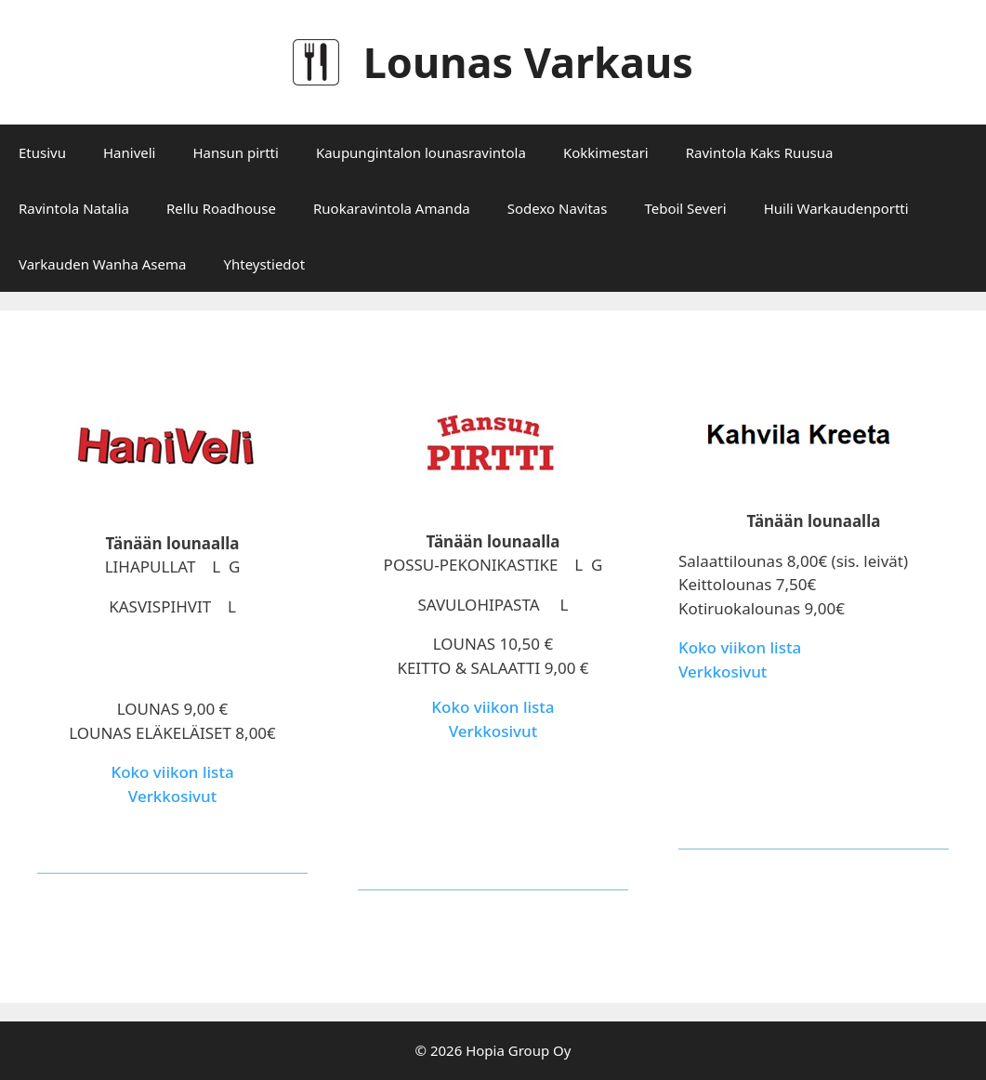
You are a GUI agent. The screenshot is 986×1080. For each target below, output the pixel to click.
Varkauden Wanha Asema (102, 264)
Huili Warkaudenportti (836, 208)
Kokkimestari (606, 152)
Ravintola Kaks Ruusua (760, 152)
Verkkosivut (172, 796)
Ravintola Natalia (74, 208)
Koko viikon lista (172, 772)
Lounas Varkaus (528, 61)
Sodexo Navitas (557, 208)
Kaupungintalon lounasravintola (421, 152)
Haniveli (129, 152)
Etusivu (42, 152)
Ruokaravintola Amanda (391, 208)
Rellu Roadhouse (221, 208)
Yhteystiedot (264, 264)
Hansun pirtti (235, 152)
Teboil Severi (685, 208)
